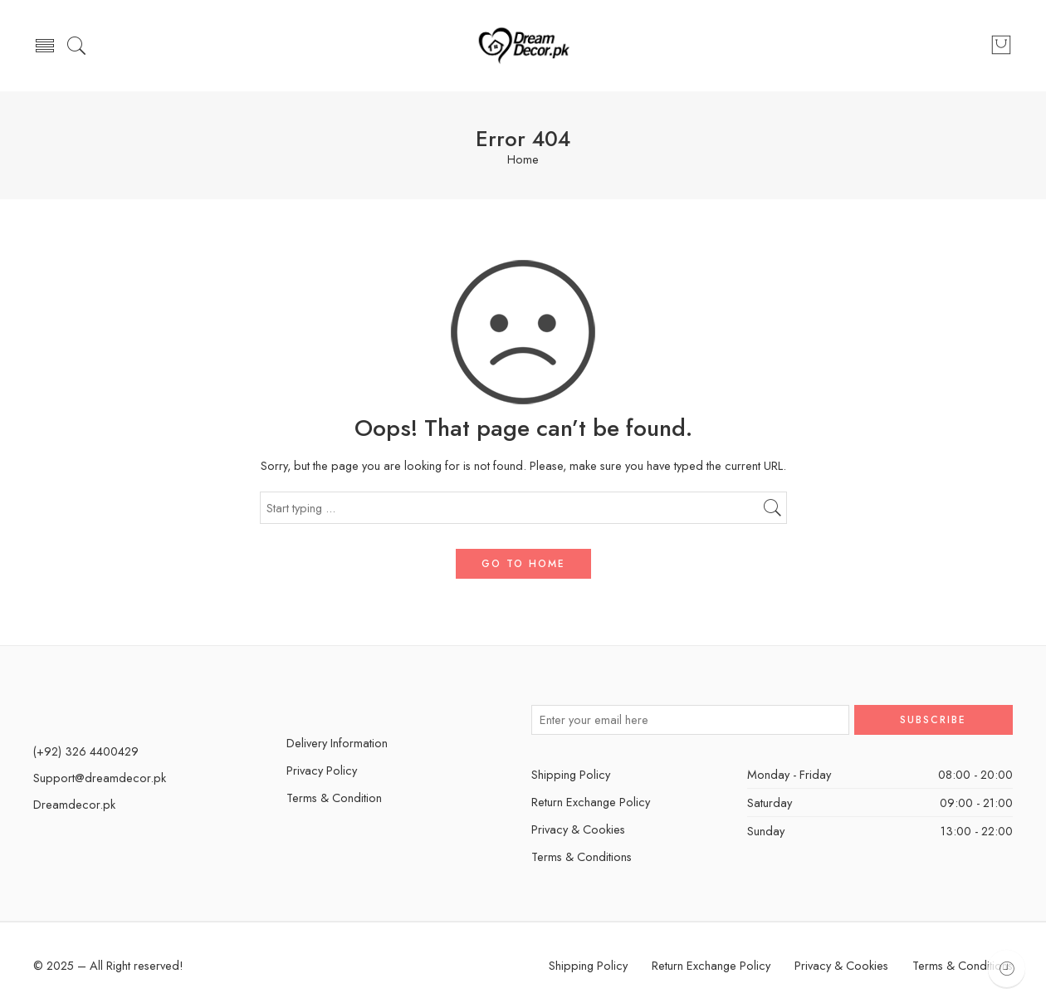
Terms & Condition (334, 797)
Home (523, 160)
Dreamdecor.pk (74, 804)
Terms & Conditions (581, 856)
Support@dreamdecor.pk (99, 777)
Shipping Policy (570, 774)
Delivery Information (337, 742)
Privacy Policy (321, 770)
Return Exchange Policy (590, 801)
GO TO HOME (523, 563)
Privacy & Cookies (578, 829)
